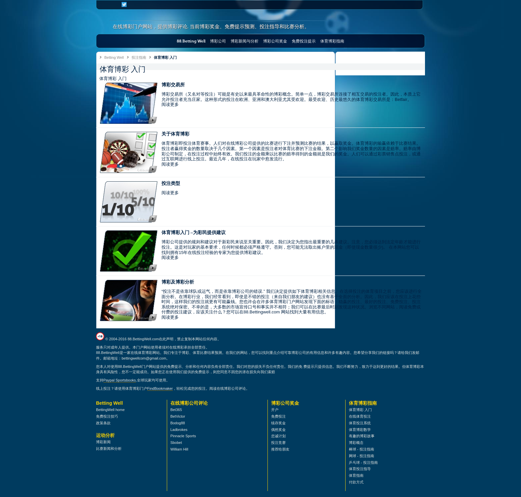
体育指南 (356, 475)
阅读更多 (170, 104)
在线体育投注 (360, 416)
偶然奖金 (278, 430)
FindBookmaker (160, 388)
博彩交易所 (173, 84)
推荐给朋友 (280, 449)
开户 (274, 410)
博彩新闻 (103, 442)
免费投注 (278, 416)
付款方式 (356, 482)
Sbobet (176, 443)
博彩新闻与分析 (245, 41)
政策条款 (103, 423)
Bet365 (176, 410)
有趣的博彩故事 (361, 436)
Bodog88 (177, 423)
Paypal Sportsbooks (119, 380)
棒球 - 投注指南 (361, 449)
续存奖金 (278, 423)
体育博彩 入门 (360, 410)
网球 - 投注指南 (361, 456)
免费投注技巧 (107, 416)
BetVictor (177, 416)
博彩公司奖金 (275, 41)
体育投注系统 (360, 423)
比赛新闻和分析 (109, 449)
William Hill (179, 449)
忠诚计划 (278, 436)
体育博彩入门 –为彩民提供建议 (193, 232)
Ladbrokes (178, 430)
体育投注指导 (360, 469)
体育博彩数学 (360, 430)
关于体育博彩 (175, 133)
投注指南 (139, 57)
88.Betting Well (191, 41)
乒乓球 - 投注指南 (363, 462)
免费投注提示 (304, 41)
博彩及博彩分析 (177, 282)
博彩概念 (356, 443)
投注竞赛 (278, 443)
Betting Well (114, 57)
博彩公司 (218, 41)
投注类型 (170, 183)
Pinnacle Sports (183, 436)
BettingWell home (110, 410)
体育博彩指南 (332, 41)
